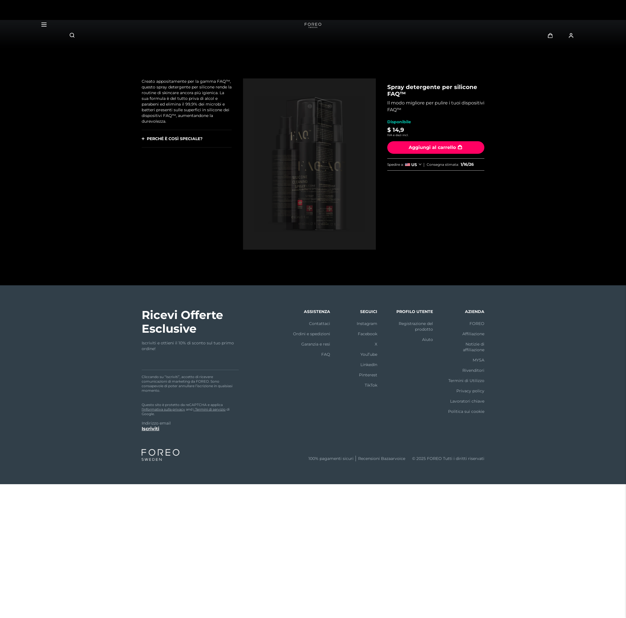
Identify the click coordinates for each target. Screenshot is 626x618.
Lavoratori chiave (467, 401)
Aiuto (427, 339)
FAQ (325, 354)
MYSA (478, 360)
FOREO (477, 323)
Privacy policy (470, 390)
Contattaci (319, 323)
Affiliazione (473, 333)
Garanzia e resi (315, 344)
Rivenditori (473, 370)
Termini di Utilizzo (466, 380)
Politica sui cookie (466, 411)
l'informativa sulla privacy (163, 409)
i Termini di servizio (209, 409)
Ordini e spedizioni (311, 333)
